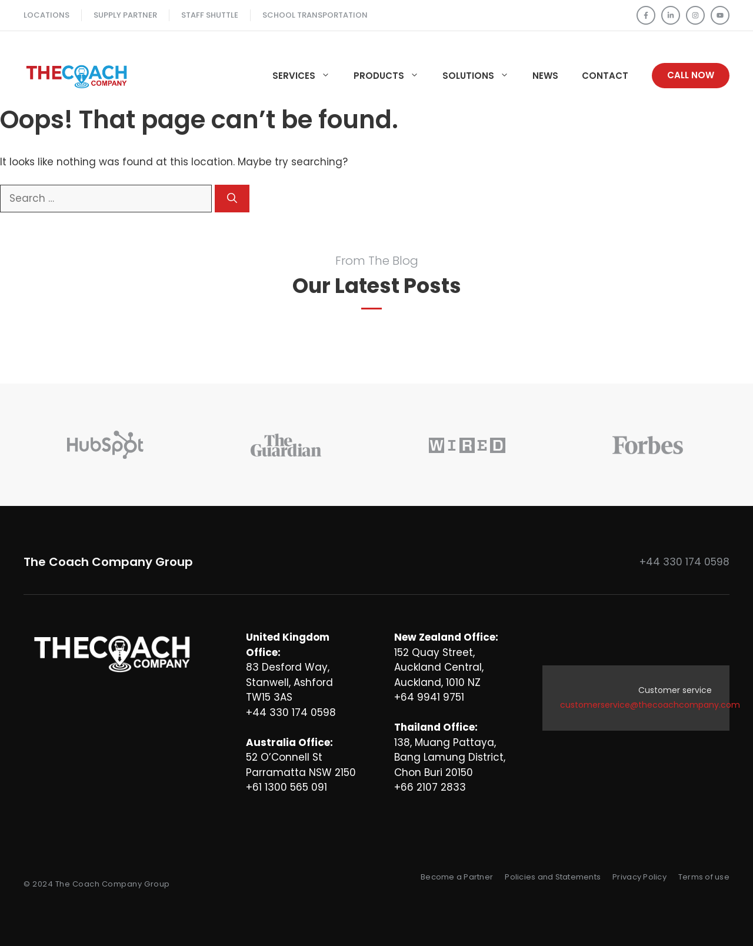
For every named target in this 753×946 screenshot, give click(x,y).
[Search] (232, 199)
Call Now (690, 75)
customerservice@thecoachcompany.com (650, 705)
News (545, 75)
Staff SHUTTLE (209, 15)
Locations (46, 15)
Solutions (481, 76)
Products (392, 76)
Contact (605, 75)
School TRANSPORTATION (315, 15)
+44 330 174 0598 (684, 562)
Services (307, 76)
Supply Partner (125, 15)
